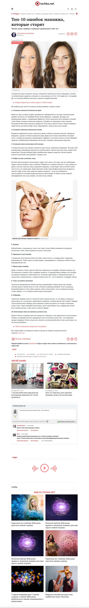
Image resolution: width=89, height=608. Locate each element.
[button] (72, 8)
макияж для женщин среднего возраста (31, 356)
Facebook (32, 343)
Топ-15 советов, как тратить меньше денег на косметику (58, 393)
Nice (18, 434)
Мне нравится (34, 430)
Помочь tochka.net (27, 14)
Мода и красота (17, 42)
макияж (32, 354)
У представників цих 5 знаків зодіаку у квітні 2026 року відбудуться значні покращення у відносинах (27, 598)
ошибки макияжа (63, 354)
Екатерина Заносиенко (25, 33)
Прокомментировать (22, 430)
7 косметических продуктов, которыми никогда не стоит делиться (24, 394)
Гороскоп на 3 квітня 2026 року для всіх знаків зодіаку (60, 559)
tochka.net (21, 333)
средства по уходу (46, 354)
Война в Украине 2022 (44, 14)
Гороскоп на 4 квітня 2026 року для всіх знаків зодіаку (26, 524)
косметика (21, 354)
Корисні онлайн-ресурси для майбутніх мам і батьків (59, 595)
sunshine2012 (21, 425)
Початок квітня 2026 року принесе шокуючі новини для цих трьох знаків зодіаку (61, 525)
